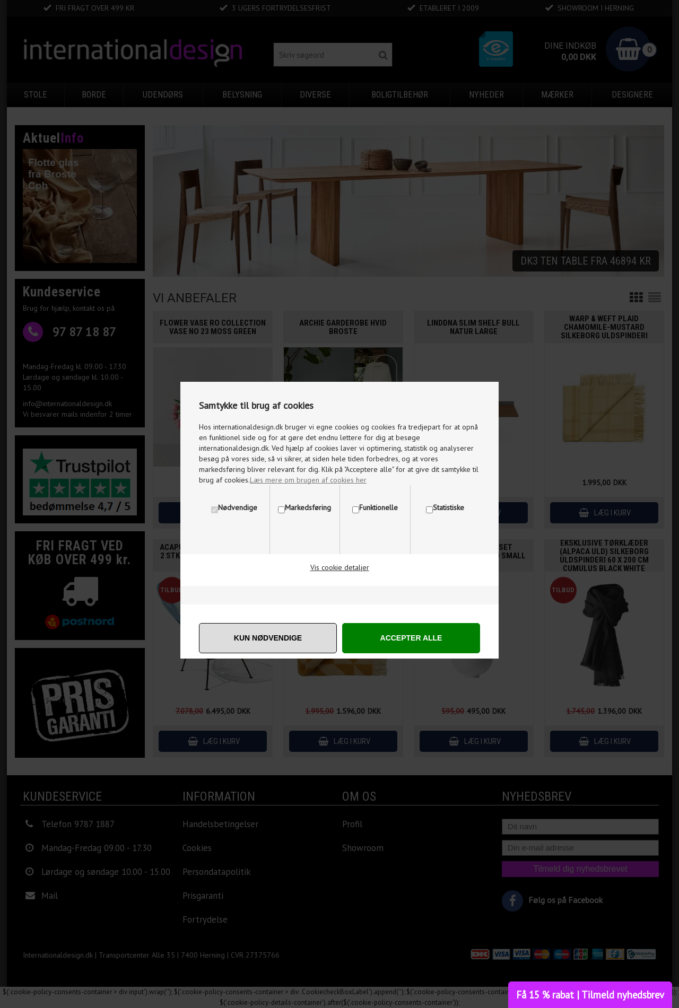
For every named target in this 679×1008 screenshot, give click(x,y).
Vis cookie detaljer (339, 567)
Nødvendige (237, 507)
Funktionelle (378, 507)
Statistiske (448, 507)
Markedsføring (308, 507)
